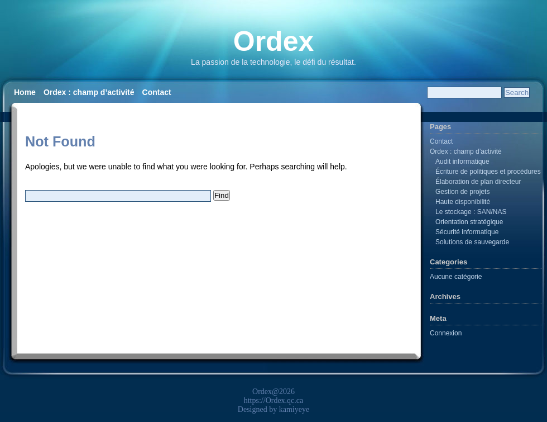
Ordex (273, 41)
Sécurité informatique (466, 232)
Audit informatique (462, 161)
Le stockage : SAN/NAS (470, 212)
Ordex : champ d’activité (89, 92)
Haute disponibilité (462, 202)
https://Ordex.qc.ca (274, 400)
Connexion (446, 333)
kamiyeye (294, 409)
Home (25, 92)
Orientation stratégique (469, 222)
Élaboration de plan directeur (478, 182)
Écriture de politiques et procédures (488, 172)
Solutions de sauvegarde (472, 242)
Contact (156, 92)
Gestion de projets (462, 192)
